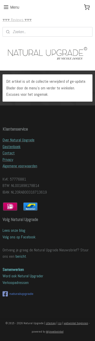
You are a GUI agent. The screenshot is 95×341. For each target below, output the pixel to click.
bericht (20, 256)
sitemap (51, 323)
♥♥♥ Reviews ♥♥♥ (17, 19)
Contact (9, 153)
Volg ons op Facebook (19, 237)
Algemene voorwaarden (20, 166)
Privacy (8, 159)
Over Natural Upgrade (18, 140)
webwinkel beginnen (76, 323)
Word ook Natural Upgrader (23, 276)
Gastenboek (12, 146)
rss (60, 323)
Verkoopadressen (16, 282)
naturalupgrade (18, 294)
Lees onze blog (14, 230)
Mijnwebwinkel (55, 331)
